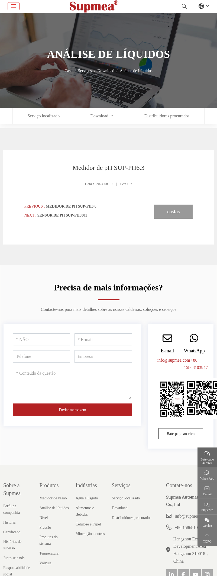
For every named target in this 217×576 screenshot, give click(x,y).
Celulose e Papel (88, 524)
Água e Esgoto (87, 498)
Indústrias (86, 485)
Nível (43, 518)
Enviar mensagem (72, 410)
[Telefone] (41, 356)
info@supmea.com (173, 360)
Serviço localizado (44, 116)
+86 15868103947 (190, 527)
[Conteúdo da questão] (72, 383)
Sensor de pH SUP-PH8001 (62, 215)
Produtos (49, 485)
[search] (183, 6)
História (9, 522)
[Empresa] (103, 356)
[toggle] (14, 6)
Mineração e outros (90, 534)
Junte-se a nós (14, 558)
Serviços (121, 485)
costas (173, 211)
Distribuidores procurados (167, 116)
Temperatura (49, 553)
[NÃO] (41, 339)
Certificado (11, 532)
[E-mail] (103, 339)
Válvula (45, 563)
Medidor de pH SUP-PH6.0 (71, 206)
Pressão (45, 527)
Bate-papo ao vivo (181, 434)
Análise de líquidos (54, 508)
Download (99, 116)
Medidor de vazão (53, 498)
